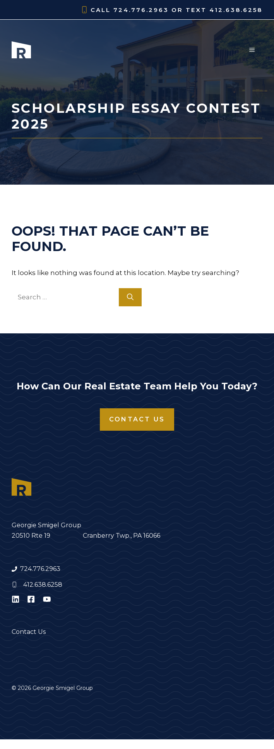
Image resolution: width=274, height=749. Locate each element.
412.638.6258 (42, 584)
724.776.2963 (40, 568)
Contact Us (137, 419)
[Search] (130, 297)
